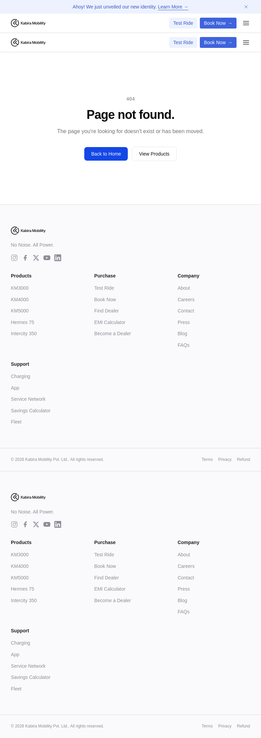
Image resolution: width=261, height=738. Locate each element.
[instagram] (14, 257)
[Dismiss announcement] (246, 7)
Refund (243, 459)
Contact (186, 310)
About (184, 288)
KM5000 (20, 310)
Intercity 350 (24, 333)
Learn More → (173, 7)
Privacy (224, 459)
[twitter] (36, 257)
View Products (154, 154)
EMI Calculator (109, 322)
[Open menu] (246, 23)
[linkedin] (57, 257)
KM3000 (20, 288)
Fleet (16, 422)
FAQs (184, 345)
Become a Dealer (112, 333)
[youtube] (47, 257)
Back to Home (106, 154)
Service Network (28, 399)
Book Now (218, 23)
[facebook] (25, 257)
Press (184, 322)
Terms (207, 459)
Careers (186, 299)
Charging (20, 376)
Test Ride (183, 23)
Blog (182, 333)
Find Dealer (106, 310)
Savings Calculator (31, 410)
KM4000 (20, 299)
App (15, 388)
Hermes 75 (22, 322)
